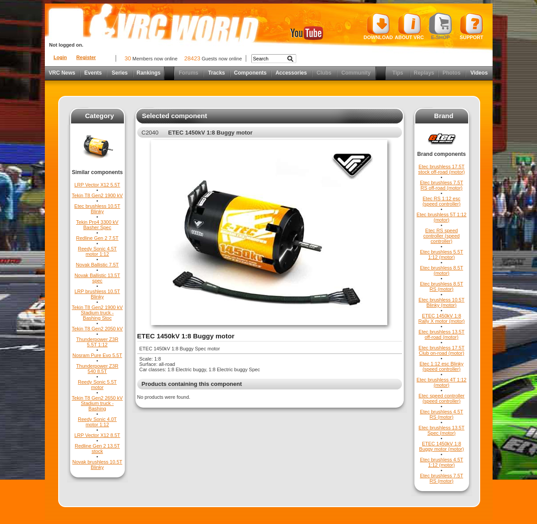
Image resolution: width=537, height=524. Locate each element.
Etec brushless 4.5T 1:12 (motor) (441, 462)
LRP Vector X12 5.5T (97, 184)
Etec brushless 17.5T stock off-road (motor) (441, 169)
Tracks (216, 73)
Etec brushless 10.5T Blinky (97, 208)
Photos (451, 73)
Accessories (291, 73)
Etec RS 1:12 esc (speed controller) (441, 201)
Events (93, 73)
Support (471, 26)
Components (250, 73)
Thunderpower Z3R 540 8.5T (97, 368)
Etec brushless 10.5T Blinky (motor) (441, 302)
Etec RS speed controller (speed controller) (441, 236)
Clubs (324, 73)
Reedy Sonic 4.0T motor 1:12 (97, 422)
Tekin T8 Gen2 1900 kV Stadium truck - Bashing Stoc (97, 313)
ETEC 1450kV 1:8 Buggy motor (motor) (441, 446)
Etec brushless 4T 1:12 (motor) (441, 382)
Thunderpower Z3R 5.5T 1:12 (97, 342)
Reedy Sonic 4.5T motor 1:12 (97, 251)
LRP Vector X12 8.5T (97, 435)
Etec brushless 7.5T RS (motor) (441, 478)
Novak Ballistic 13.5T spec (97, 278)
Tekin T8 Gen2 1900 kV (97, 195)
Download (378, 26)
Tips (397, 73)
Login (60, 57)
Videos (479, 73)
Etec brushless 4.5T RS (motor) (441, 414)
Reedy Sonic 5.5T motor (97, 384)
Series (119, 73)
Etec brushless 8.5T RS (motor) (441, 286)
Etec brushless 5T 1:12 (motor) (441, 217)
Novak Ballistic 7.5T (97, 264)
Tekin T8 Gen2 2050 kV (97, 328)
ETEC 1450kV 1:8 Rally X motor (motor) (441, 318)
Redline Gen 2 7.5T (97, 238)
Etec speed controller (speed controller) (441, 398)
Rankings (148, 73)
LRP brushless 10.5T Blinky (97, 294)
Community (356, 73)
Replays (424, 73)
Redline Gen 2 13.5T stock (97, 448)
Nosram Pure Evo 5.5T (97, 355)
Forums (188, 73)
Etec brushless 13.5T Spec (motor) (441, 430)
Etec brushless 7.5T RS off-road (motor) (441, 185)
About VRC (409, 26)
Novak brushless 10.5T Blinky (97, 464)
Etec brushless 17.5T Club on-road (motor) (441, 350)
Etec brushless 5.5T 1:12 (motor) (441, 254)
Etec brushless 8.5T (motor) (441, 270)
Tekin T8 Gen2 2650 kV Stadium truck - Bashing (97, 403)
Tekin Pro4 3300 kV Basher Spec (97, 224)
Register (86, 57)
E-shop (440, 26)
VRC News (61, 73)
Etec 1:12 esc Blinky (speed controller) (441, 366)
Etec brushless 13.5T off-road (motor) (441, 334)
